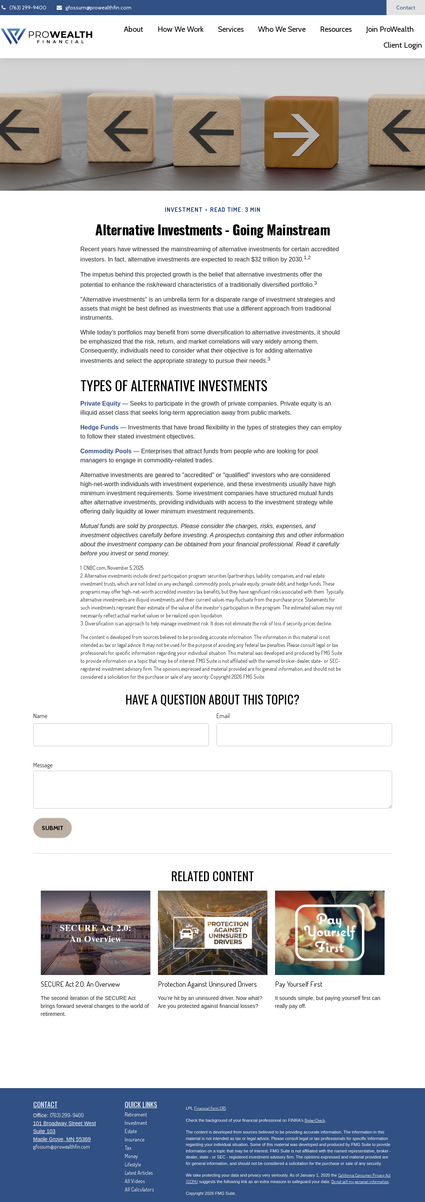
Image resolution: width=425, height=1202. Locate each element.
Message (43, 765)
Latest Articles (139, 1172)
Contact (405, 7)
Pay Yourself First (298, 984)
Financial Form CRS (210, 1108)
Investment (136, 1123)
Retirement (136, 1114)
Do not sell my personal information (360, 1181)
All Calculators (139, 1189)
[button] (133, 29)
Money (131, 1156)
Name (40, 716)
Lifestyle (133, 1164)
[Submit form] (52, 828)
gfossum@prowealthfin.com (93, 7)
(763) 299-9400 (23, 7)
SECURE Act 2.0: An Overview (80, 984)
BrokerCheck (314, 1120)
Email (223, 716)
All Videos (135, 1181)
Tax (128, 1147)
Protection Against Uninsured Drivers (207, 984)
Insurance (134, 1139)
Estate (131, 1131)
